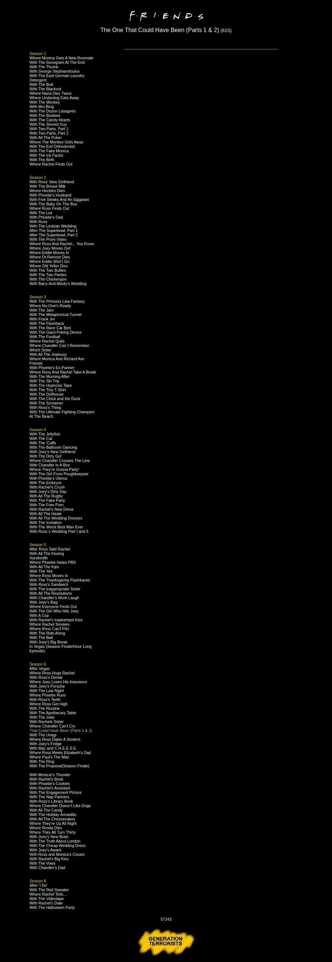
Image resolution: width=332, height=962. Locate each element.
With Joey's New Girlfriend (52, 451)
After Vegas (39, 668)
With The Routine (44, 708)
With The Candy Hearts (49, 120)
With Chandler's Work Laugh (54, 597)
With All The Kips (44, 567)
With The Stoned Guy (48, 124)
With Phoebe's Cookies (49, 783)
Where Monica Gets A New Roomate (61, 58)
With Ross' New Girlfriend (51, 182)
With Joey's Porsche (47, 686)
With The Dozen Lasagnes (52, 111)
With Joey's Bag (43, 602)
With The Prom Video (48, 239)
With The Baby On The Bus (53, 204)
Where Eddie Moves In (49, 252)
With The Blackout (45, 89)
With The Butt (41, 84)
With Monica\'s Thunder (49, 774)
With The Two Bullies (47, 270)
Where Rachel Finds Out (51, 164)
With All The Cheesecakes (52, 819)
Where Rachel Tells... (48, 894)
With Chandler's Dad (47, 867)
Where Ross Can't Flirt (49, 628)
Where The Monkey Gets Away (56, 142)
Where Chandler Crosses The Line (59, 460)
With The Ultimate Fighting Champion (62, 412)
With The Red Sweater (49, 890)
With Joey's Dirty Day (48, 491)
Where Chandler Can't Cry (52, 726)
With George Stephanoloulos (54, 71)
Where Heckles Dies (47, 190)
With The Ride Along (47, 633)
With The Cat (40, 438)
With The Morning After (49, 376)
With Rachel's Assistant (49, 788)
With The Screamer (46, 403)
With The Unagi (42, 735)
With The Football (44, 336)
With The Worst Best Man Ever (56, 527)
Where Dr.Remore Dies (49, 257)
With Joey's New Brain (48, 836)
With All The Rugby (46, 496)
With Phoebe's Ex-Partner (51, 367)
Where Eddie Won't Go (49, 261)
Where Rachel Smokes (49, 624)
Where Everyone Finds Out (53, 606)
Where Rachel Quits (46, 341)
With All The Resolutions (50, 593)
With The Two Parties (48, 274)
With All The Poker (45, 137)
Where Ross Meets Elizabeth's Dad (60, 752)
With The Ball (41, 637)
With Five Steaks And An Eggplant (59, 199)
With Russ (38, 221)
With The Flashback (46, 323)
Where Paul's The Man (49, 757)
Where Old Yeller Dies (48, 266)
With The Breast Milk (47, 186)
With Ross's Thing (45, 407)
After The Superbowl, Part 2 (53, 235)
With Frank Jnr (42, 319)
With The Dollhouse (46, 394)
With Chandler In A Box (49, 465)
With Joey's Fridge (45, 744)
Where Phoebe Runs (47, 695)
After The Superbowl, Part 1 (53, 230)
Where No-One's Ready (50, 305)
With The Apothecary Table (52, 713)
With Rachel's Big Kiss (48, 859)
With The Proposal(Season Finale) (59, 766)
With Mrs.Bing (41, 106)
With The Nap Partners (49, 797)
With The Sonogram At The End (57, 62)
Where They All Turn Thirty (52, 832)
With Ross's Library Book (51, 801)
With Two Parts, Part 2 (48, 133)
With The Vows (42, 863)
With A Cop (39, 615)
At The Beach (41, 416)
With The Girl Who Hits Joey (54, 611)
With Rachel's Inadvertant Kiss (55, 620)
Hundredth (38, 558)
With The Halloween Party (52, 907)
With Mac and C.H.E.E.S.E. (53, 748)
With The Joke (41, 717)
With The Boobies (44, 115)
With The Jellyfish (44, 434)
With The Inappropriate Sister (54, 589)
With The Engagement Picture (55, 792)
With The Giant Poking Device (55, 332)
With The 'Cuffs (42, 443)
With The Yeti (41, 571)
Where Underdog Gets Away (54, 97)
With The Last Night (46, 690)
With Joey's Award (45, 850)
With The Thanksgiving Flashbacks (59, 580)
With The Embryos (45, 482)
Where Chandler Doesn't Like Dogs (60, 805)
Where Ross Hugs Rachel (52, 673)
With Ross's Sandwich (48, 584)
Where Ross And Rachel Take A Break (62, 372)
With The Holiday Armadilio (53, 814)
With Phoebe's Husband (50, 195)
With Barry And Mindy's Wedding (57, 283)
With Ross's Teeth (45, 699)
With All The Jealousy (48, 354)
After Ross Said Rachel (49, 549)
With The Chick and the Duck (54, 398)
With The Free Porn (46, 505)
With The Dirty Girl (45, 456)
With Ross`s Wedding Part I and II (58, 531)
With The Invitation (45, 522)
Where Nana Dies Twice (50, 93)
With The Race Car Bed (50, 328)
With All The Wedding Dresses (55, 518)
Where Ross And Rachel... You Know (61, 244)
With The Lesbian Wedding (53, 226)
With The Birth (41, 159)
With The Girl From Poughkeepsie (58, 474)
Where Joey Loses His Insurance (58, 682)
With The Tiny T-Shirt (47, 390)
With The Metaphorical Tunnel (55, 314)
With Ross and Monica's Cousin (57, 854)
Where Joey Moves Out (49, 248)
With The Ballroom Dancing (53, 447)
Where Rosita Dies (45, 828)
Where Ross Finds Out (49, 208)
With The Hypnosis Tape (50, 385)
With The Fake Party (47, 500)
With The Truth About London (54, 841)
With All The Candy (46, 810)
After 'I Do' (38, 885)
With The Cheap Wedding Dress (57, 845)
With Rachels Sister (46, 721)
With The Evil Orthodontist (52, 146)
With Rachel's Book (46, 779)
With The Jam (41, 310)
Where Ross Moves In (48, 575)
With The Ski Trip (44, 381)
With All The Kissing (46, 553)
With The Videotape (46, 898)
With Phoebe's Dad (46, 217)
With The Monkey (44, 102)
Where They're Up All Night (53, 823)
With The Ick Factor (46, 155)
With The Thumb (43, 67)
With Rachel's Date (46, 903)
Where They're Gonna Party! (54, 469)
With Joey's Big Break (48, 642)
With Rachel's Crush (47, 487)
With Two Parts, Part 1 (48, 128)
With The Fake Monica (48, 151)
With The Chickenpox (48, 279)
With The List (40, 213)
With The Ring (41, 761)
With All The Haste (45, 513)
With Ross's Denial (45, 677)
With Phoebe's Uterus (48, 478)
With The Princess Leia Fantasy (57, 301)
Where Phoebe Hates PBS (52, 562)
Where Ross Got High (48, 704)
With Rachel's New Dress (51, 509)
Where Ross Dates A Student (54, 739)
